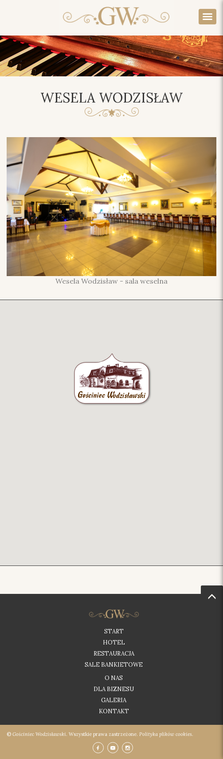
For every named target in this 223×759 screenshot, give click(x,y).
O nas (114, 678)
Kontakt (114, 711)
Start (114, 631)
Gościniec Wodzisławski (39, 734)
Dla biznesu (114, 689)
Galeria (113, 700)
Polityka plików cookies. (166, 734)
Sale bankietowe (114, 664)
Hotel (114, 642)
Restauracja (114, 653)
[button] (112, 377)
